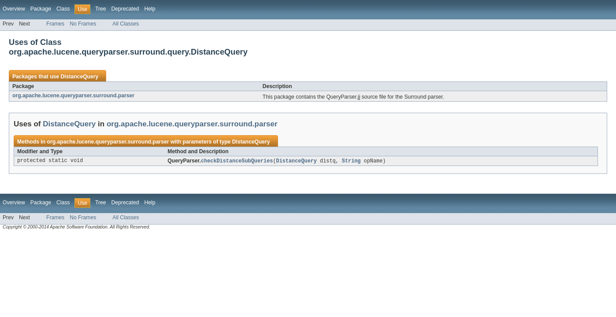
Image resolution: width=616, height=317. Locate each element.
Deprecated (125, 9)
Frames (55, 24)
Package (40, 9)
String (351, 161)
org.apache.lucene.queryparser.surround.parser (73, 95)
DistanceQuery (79, 77)
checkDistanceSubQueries (237, 161)
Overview (14, 9)
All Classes (125, 24)
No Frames (83, 24)
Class (63, 9)
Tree (100, 9)
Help (149, 9)
